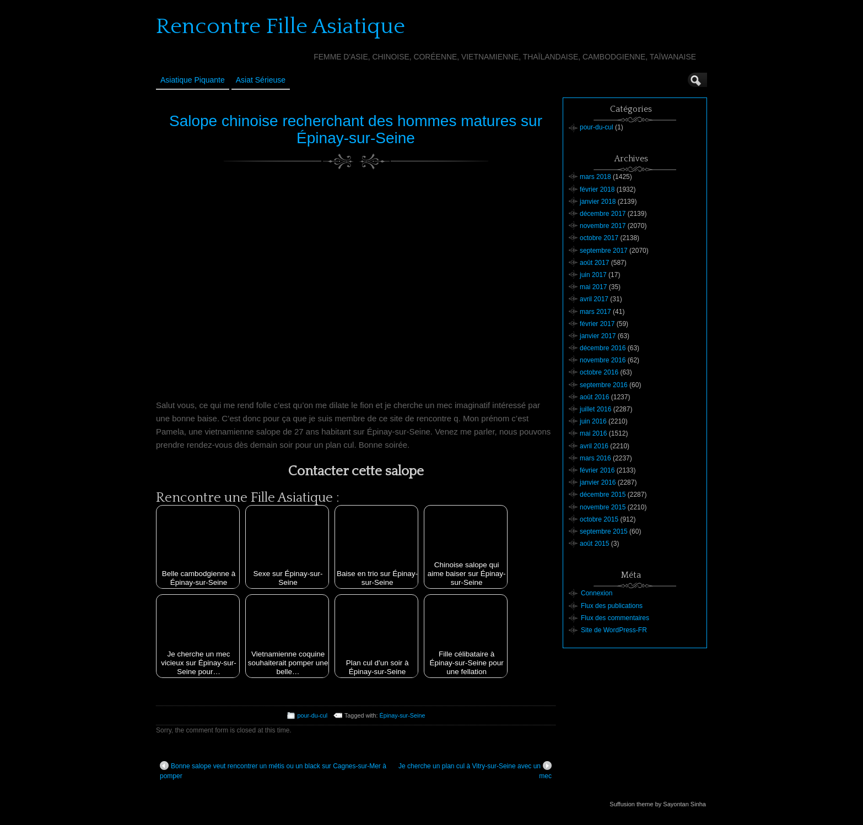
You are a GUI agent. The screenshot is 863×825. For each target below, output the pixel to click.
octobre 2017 (599, 238)
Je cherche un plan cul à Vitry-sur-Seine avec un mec (475, 770)
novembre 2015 (602, 507)
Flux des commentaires (615, 618)
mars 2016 (595, 458)
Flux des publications (612, 606)
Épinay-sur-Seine (402, 715)
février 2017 (597, 324)
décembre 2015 (602, 494)
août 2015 (594, 543)
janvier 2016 (598, 482)
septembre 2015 (604, 531)
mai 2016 (593, 433)
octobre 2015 (599, 519)
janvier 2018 (598, 201)
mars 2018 (595, 177)
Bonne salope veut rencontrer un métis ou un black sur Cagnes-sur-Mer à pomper (273, 770)
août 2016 (594, 397)
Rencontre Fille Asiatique (280, 26)
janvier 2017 (598, 336)
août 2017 (594, 263)
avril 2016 (594, 446)
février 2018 (597, 189)
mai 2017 (593, 287)
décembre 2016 (602, 348)
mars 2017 (595, 312)
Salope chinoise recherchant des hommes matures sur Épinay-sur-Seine (355, 129)
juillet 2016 (595, 409)
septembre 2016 (604, 385)
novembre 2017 (602, 226)
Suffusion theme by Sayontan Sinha (658, 804)
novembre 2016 (602, 360)
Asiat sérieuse (260, 79)
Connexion (596, 593)
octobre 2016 (599, 372)
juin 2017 (593, 275)
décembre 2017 (602, 214)
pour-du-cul (313, 715)
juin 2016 (593, 421)
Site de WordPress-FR (614, 630)
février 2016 (597, 470)
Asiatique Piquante (192, 79)
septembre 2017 (604, 250)
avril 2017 (594, 299)
